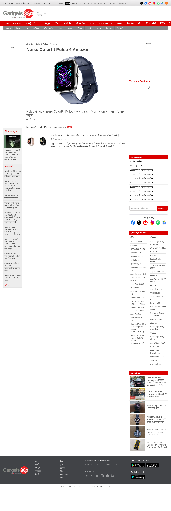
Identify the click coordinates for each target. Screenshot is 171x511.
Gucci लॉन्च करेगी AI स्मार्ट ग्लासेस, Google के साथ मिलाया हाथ (12, 256)
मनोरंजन (36, 28)
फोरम (119, 23)
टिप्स (60, 28)
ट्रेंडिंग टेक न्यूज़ (10, 131)
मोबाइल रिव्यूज (135, 373)
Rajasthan (97, 3)
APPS (90, 3)
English (88, 464)
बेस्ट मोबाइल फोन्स (136, 166)
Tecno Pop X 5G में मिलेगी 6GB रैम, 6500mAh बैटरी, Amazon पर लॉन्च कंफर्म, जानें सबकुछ (12, 243)
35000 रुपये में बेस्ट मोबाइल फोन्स (141, 195)
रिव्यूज (47, 23)
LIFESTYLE (52, 3)
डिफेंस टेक (80, 23)
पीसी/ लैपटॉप (48, 28)
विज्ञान (80, 28)
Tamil (118, 464)
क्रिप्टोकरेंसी (151, 23)
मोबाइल (8, 28)
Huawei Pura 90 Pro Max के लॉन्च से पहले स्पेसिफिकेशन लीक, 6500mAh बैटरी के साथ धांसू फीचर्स (12, 185)
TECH (67, 3)
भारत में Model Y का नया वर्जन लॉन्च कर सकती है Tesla (12, 278)
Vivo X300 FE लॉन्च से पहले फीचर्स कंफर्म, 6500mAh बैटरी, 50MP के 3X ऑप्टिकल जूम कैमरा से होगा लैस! (12, 217)
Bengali (108, 464)
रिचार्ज (129, 23)
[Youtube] (145, 222)
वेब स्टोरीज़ (120, 28)
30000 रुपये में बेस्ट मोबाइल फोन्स (141, 191)
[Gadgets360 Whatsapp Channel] (158, 222)
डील (140, 23)
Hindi (98, 464)
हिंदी (24, 3)
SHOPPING (82, 3)
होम (7, 23)
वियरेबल (109, 28)
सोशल (99, 28)
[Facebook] (133, 222)
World (12, 3)
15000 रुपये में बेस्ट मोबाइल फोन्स (141, 178)
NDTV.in (63, 477)
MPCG (106, 3)
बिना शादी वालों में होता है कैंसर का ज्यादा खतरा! (12, 197)
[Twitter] (139, 222)
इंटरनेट (89, 28)
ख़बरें (37, 464)
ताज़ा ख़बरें (8, 166)
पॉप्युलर (153, 237)
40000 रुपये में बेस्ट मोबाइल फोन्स (141, 200)
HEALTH (61, 3)
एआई (32, 23)
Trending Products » (140, 81)
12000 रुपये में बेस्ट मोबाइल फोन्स (141, 174)
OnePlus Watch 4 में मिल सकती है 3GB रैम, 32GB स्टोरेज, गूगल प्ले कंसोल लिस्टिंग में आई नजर (12, 230)
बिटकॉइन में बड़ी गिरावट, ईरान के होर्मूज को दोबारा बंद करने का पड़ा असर (11, 205)
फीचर (57, 23)
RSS (37, 461)
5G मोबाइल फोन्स (136, 161)
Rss (112, 475)
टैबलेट (18, 28)
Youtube (97, 475)
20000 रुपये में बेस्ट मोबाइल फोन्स (141, 183)
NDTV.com (64, 474)
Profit (19, 3)
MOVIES (30, 3)
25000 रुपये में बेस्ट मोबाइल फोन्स (141, 187)
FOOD (45, 3)
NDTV (5, 3)
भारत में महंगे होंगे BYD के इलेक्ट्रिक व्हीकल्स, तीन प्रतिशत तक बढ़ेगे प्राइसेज (12, 173)
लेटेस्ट (132, 237)
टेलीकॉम (69, 28)
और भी (8, 285)
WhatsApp (107, 475)
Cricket (37, 3)
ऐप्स (26, 28)
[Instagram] (152, 222)
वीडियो (67, 23)
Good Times (123, 3)
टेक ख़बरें (17, 23)
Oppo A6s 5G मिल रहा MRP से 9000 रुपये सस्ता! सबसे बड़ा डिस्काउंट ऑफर (12, 266)
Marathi (113, 3)
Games (74, 3)
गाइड (92, 23)
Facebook (86, 475)
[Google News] (164, 222)
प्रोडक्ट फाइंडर (105, 23)
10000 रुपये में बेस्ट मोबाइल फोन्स (141, 170)
